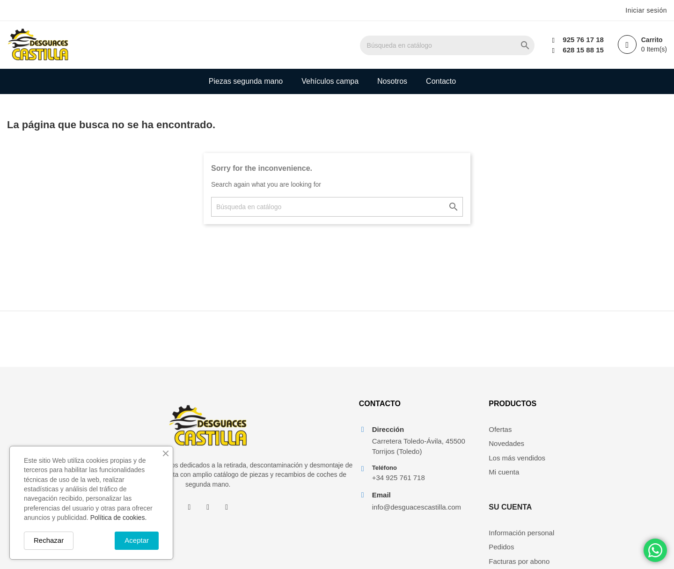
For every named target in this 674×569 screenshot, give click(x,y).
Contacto (441, 81)
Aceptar (137, 540)
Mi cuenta (503, 472)
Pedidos (596, 444)
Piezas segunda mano (246, 81)
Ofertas (499, 429)
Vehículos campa (330, 81)
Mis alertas (601, 486)
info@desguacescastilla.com (416, 507)
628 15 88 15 (583, 50)
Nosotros (392, 81)
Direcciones (602, 472)
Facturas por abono (614, 458)
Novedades (505, 444)
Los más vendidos (516, 458)
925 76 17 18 (583, 40)
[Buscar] (448, 45)
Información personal (617, 429)
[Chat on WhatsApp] (655, 550)
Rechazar (49, 540)
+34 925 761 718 (398, 478)
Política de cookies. (118, 517)
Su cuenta (605, 404)
